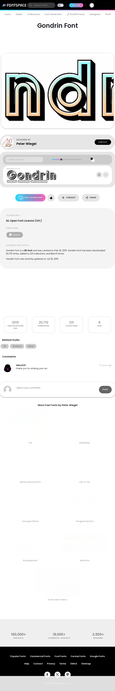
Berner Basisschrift (30, 482)
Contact (103, 142)
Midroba (84, 560)
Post (105, 389)
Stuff (108, 14)
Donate (14, 234)
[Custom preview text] (24, 159)
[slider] (61, 159)
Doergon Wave (30, 521)
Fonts (8, 14)
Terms (62, 663)
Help (26, 663)
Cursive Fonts (78, 656)
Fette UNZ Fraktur (57, 599)
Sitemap (86, 663)
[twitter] (57, 675)
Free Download (30, 198)
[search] (41, 5)
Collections (33, 14)
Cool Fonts (60, 656)
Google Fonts (97, 656)
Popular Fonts (18, 656)
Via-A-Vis (84, 482)
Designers (95, 14)
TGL (30, 442)
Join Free (105, 5)
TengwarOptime (85, 521)
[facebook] (47, 675)
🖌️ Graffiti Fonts (76, 14)
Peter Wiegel (26, 144)
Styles (19, 14)
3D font (28, 250)
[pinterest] (68, 675)
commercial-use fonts (59, 638)
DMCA (73, 663)
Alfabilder (84, 442)
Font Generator (53, 14)
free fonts (18, 638)
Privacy (51, 663)
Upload (76, 5)
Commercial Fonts (40, 656)
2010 (15, 322)
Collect (68, 198)
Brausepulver (30, 560)
